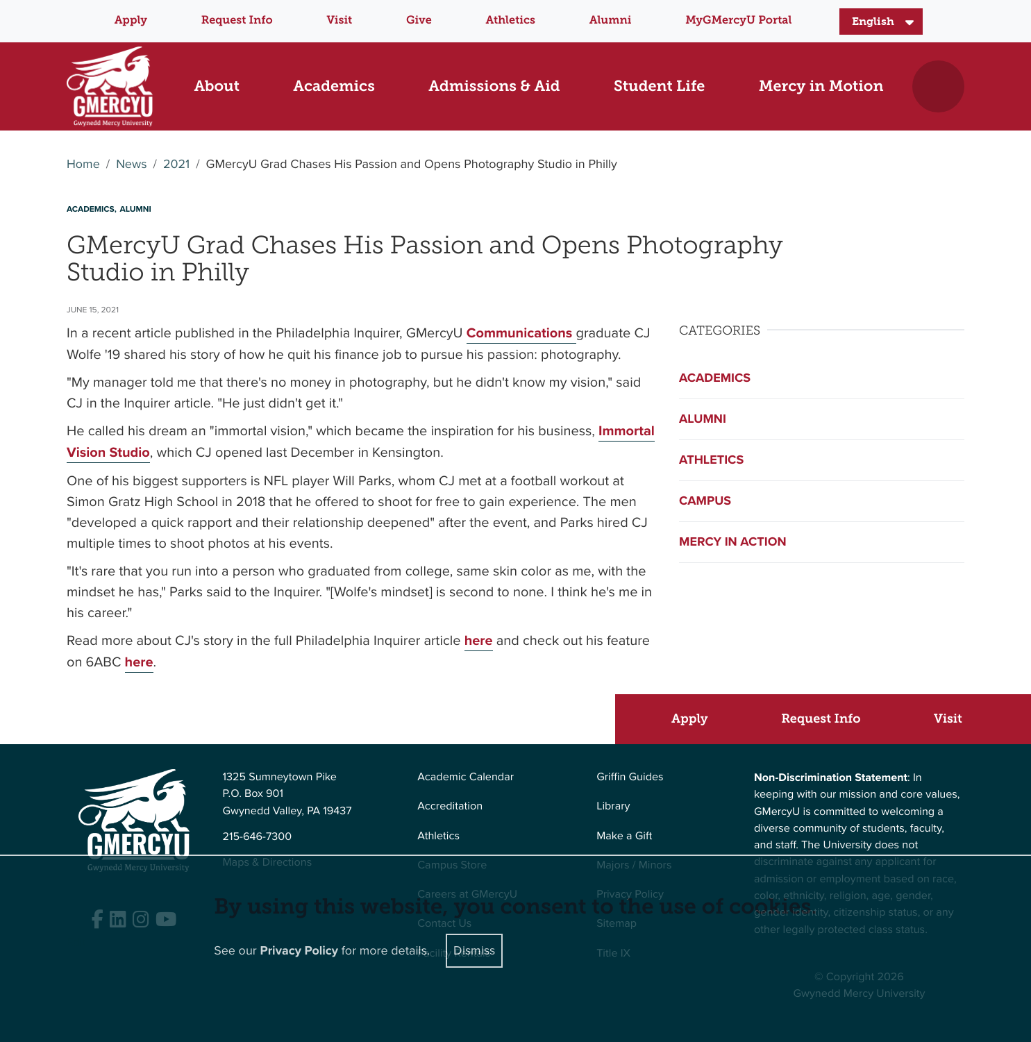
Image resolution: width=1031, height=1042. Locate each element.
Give (419, 20)
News (131, 165)
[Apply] (696, 719)
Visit (340, 20)
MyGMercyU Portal (738, 20)
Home (83, 165)
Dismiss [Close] (474, 950)
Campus (705, 500)
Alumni (610, 20)
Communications (521, 333)
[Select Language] (881, 21)
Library (613, 806)
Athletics (510, 20)
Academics (715, 378)
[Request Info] (827, 719)
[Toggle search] (938, 86)
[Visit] (954, 719)
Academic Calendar (465, 777)
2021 (176, 165)
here (478, 640)
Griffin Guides (630, 777)
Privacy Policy (299, 950)
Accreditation (450, 806)
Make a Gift (624, 836)
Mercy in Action (733, 541)
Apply (131, 20)
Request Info (237, 20)
